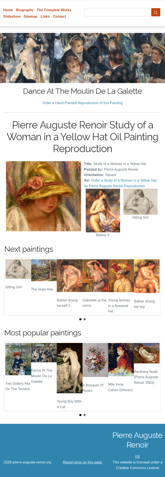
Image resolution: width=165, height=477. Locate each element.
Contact (59, 16)
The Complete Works (54, 10)
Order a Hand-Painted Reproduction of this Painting (82, 103)
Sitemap (30, 16)
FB (137, 456)
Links (45, 16)
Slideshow (12, 16)
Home (8, 10)
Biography (25, 10)
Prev (11, 286)
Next (154, 286)
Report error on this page (82, 462)
